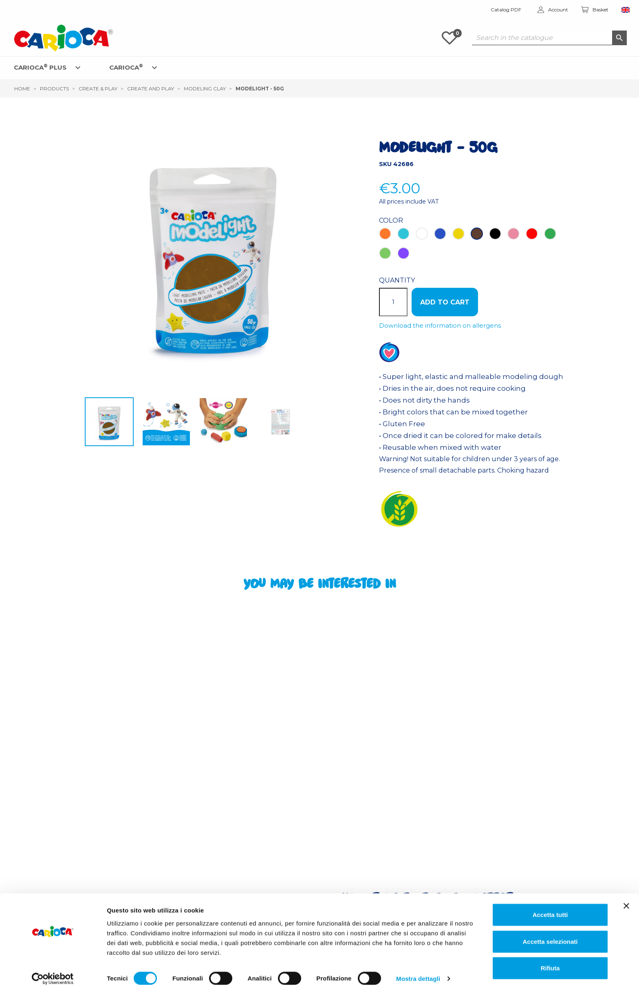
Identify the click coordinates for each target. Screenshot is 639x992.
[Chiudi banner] (626, 903)
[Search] (549, 38)
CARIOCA (126, 67)
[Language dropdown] (626, 10)
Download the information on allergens (440, 325)
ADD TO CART (444, 302)
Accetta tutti (550, 912)
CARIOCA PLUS (40, 67)
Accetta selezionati (549, 938)
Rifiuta (550, 965)
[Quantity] (393, 302)
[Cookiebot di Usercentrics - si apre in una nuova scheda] (52, 976)
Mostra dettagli (418, 975)
